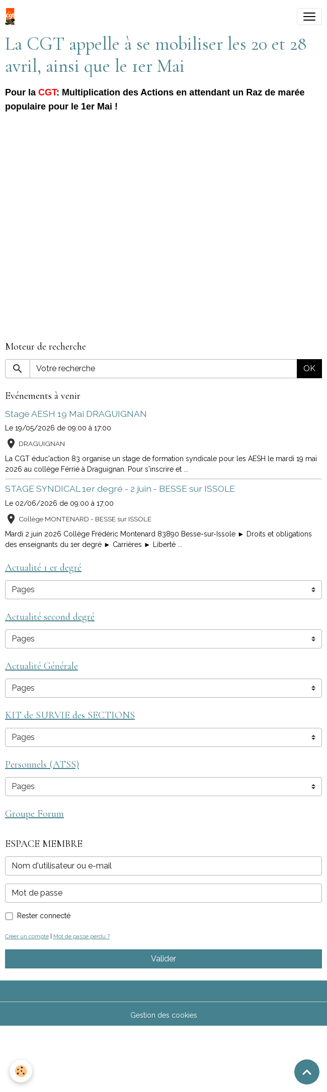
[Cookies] (21, 1071)
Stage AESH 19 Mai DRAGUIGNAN (76, 413)
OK (309, 368)
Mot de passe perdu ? (81, 936)
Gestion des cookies (163, 1015)
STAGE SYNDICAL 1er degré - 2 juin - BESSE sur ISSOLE (120, 488)
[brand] (12, 16)
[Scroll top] (306, 1071)
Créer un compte (27, 936)
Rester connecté (43, 916)
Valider (163, 958)
